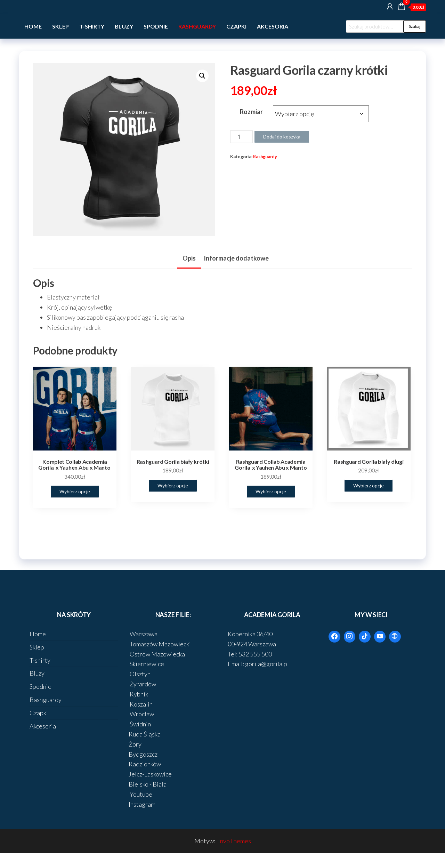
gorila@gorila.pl (267, 664)
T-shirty (91, 26)
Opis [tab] (189, 258)
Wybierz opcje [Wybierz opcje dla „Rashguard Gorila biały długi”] (368, 485)
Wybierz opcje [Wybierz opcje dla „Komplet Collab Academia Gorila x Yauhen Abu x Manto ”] (74, 491)
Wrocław (141, 714)
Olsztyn (140, 674)
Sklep (60, 26)
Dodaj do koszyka (281, 136)
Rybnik (138, 694)
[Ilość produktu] (241, 136)
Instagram (142, 804)
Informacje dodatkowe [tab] (236, 258)
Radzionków (145, 764)
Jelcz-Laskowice (150, 774)
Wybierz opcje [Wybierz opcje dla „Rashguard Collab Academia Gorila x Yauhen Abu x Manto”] (271, 491)
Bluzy (124, 26)
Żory (135, 744)
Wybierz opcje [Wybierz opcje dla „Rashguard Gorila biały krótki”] (172, 485)
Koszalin (141, 704)
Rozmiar (251, 111)
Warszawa (143, 634)
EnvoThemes (233, 841)
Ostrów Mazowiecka (157, 654)
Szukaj (414, 26)
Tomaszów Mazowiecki (160, 644)
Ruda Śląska (145, 734)
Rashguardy (197, 26)
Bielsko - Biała (148, 784)
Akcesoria (272, 26)
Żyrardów (142, 684)
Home (33, 26)
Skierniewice (146, 664)
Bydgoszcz (143, 754)
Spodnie (156, 26)
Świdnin (140, 724)
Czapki (236, 26)
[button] (202, 76)
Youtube (140, 794)
